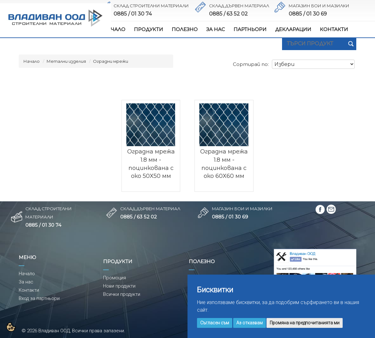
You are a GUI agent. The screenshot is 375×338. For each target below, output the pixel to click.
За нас (26, 282)
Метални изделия (66, 61)
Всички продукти (121, 294)
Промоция (114, 278)
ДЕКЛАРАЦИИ (293, 29)
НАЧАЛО (114, 29)
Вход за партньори (39, 298)
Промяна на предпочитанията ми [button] (304, 322)
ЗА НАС (215, 29)
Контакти (29, 290)
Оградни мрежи (110, 61)
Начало (31, 61)
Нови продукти (119, 286)
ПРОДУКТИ (148, 29)
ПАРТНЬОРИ (250, 29)
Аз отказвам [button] (249, 322)
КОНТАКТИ (334, 29)
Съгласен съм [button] (214, 322)
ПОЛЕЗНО (185, 29)
